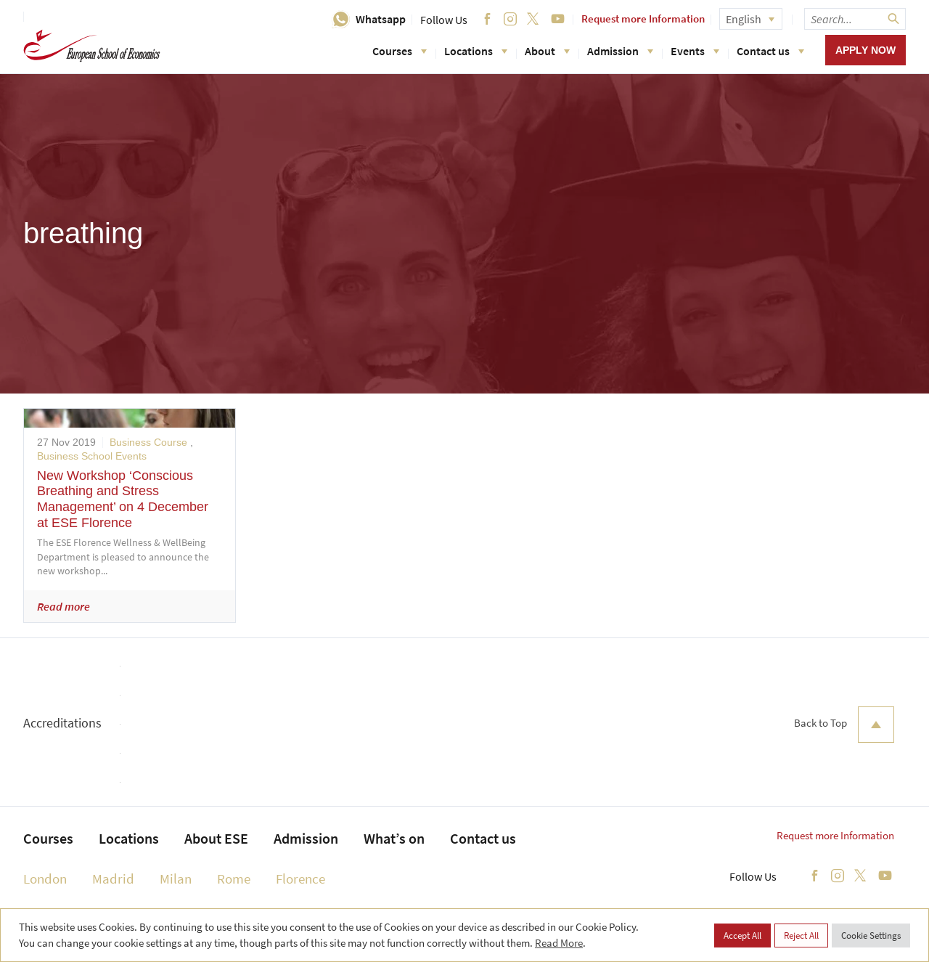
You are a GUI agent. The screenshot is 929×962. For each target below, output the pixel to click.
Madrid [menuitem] (113, 878)
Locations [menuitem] (129, 838)
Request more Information (643, 18)
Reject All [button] (801, 935)
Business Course (148, 442)
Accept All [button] (742, 935)
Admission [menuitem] (306, 838)
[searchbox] (855, 19)
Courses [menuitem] (48, 838)
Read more (63, 606)
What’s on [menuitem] (394, 838)
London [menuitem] (45, 878)
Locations (475, 51)
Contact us (770, 51)
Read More (559, 943)
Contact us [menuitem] (483, 838)
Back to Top (844, 724)
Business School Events (92, 456)
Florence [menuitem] (300, 878)
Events (695, 51)
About (547, 51)
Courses (399, 51)
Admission (620, 51)
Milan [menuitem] (176, 878)
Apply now (865, 50)
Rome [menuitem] (233, 878)
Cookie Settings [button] (871, 935)
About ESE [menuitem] (216, 838)
